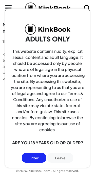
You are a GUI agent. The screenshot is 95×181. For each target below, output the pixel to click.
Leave (60, 158)
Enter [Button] (34, 158)
